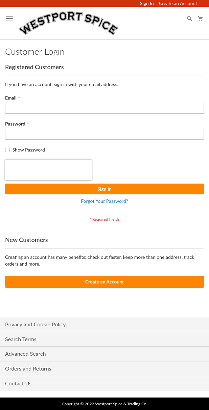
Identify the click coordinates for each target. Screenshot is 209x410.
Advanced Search (25, 353)
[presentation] (48, 170)
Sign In (147, 3)
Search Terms (21, 339)
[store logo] (68, 23)
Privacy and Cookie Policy (35, 324)
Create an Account (178, 3)
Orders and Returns (28, 368)
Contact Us (18, 383)
